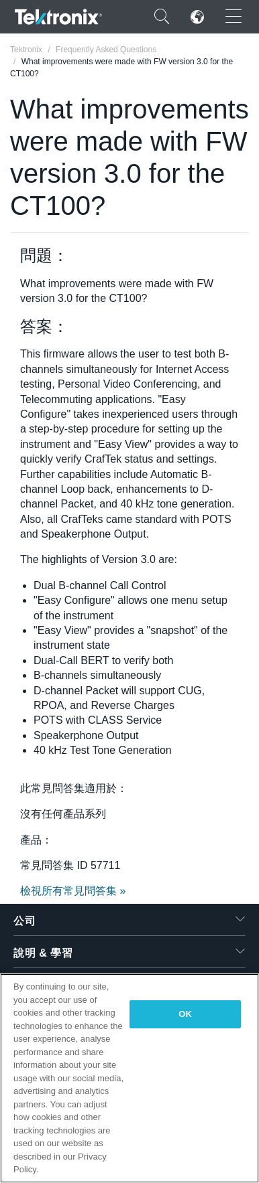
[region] (129, 1078)
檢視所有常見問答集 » (72, 890)
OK (185, 1014)
